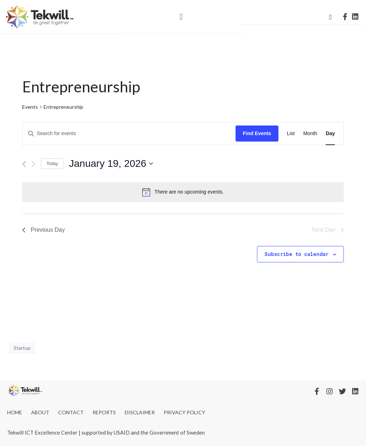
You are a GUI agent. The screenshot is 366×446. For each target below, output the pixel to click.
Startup (22, 348)
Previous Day (43, 230)
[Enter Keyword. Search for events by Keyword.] (129, 133)
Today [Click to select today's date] (52, 163)
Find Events (257, 133)
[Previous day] (24, 164)
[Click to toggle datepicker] (111, 164)
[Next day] (33, 164)
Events (30, 107)
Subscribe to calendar (296, 254)
